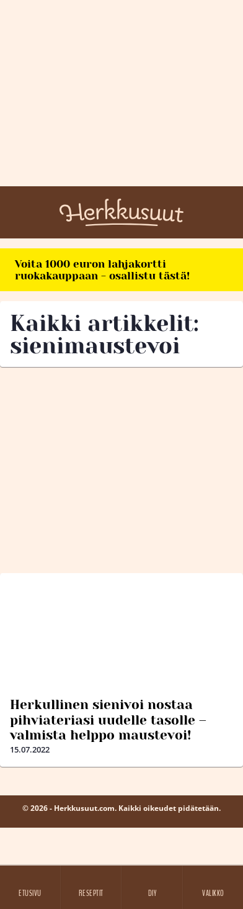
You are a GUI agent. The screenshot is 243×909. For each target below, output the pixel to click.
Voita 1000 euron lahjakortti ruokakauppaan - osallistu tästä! (102, 270)
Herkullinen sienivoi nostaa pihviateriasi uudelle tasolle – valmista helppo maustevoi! (108, 719)
